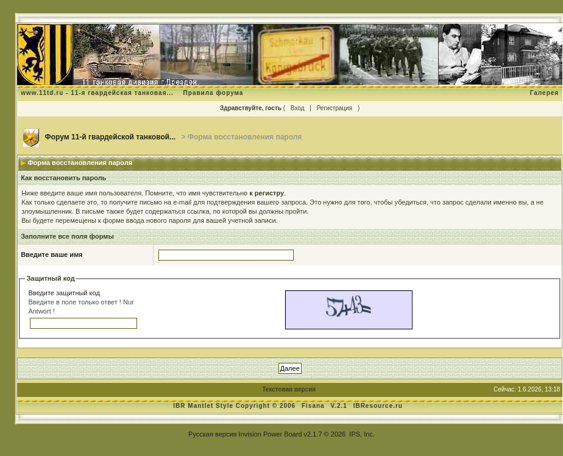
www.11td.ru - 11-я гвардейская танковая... (97, 92)
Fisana (314, 405)
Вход (298, 108)
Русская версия (212, 434)
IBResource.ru (378, 405)
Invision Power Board (270, 434)
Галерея (544, 92)
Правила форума (213, 92)
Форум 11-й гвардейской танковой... (110, 137)
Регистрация (334, 108)
